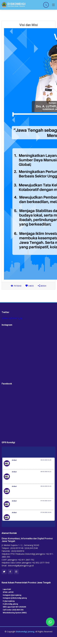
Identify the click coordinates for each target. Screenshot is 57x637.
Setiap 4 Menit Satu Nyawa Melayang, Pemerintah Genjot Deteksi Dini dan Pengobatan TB (32, 519)
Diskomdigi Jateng (25, 631)
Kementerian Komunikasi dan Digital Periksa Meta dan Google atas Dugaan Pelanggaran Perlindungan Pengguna (31, 478)
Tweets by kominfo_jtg (12, 318)
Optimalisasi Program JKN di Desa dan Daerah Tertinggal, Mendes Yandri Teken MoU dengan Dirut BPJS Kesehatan (32, 492)
